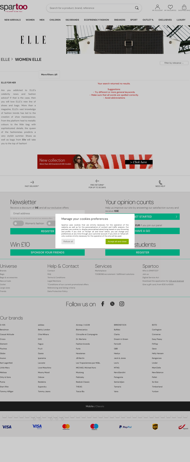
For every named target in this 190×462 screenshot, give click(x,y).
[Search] (137, 8)
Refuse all (68, 241)
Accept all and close (117, 241)
